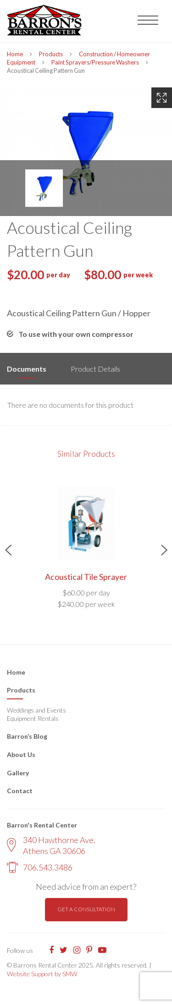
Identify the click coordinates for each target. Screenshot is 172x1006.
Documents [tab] (26, 368)
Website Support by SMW (42, 974)
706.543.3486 (39, 867)
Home (15, 54)
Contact (20, 791)
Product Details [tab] (95, 368)
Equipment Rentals (33, 718)
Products (51, 54)
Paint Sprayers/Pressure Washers (95, 62)
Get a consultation (86, 909)
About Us (21, 754)
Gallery (18, 773)
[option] (86, 151)
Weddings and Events (36, 710)
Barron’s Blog (27, 736)
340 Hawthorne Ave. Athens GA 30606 (51, 845)
